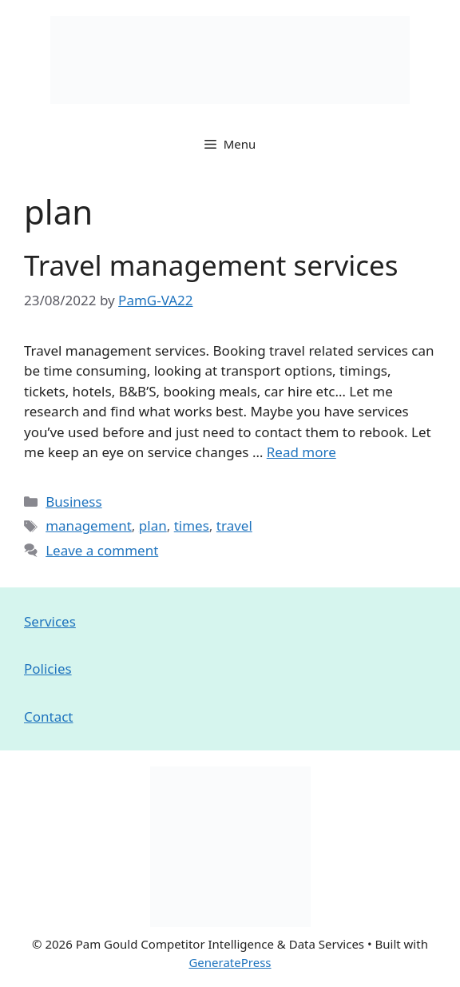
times (191, 525)
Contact (48, 716)
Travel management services (211, 265)
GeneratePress (229, 962)
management (89, 525)
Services (50, 621)
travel (234, 525)
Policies (48, 668)
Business (73, 501)
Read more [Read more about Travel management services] (301, 452)
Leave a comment (102, 550)
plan (153, 525)
